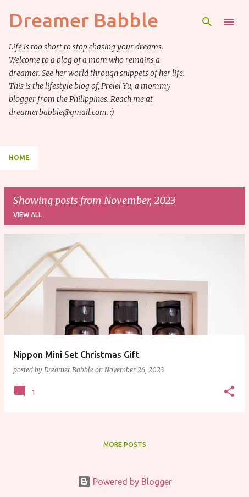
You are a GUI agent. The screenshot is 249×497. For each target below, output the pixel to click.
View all (27, 214)
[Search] (207, 22)
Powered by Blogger (125, 482)
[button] (229, 392)
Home (19, 157)
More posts (124, 444)
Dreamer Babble (83, 20)
